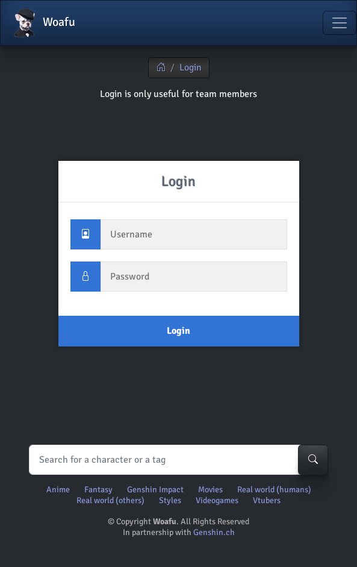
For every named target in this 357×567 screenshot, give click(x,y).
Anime (58, 489)
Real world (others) (110, 500)
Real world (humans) (274, 489)
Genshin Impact (155, 489)
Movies (210, 489)
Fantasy (98, 489)
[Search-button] (313, 460)
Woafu (42, 23)
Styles (170, 500)
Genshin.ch (214, 532)
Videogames (217, 500)
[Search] (176, 460)
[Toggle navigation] (339, 23)
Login (190, 67)
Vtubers (267, 500)
